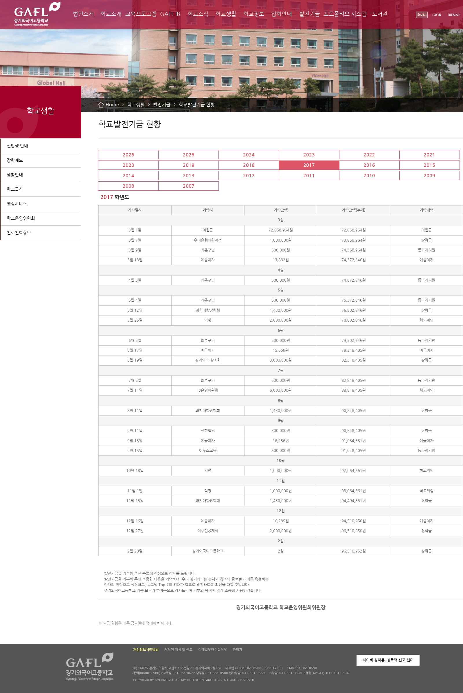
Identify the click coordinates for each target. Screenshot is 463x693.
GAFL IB (170, 14)
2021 (429, 155)
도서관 (380, 14)
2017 (309, 165)
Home (112, 104)
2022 (369, 155)
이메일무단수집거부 (212, 650)
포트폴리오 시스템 (345, 14)
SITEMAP (454, 15)
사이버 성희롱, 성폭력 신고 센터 (388, 660)
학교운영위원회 (21, 218)
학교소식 (198, 14)
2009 (429, 176)
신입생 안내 (17, 146)
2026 (128, 155)
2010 (369, 176)
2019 (188, 165)
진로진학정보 (19, 233)
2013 (188, 176)
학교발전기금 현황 (197, 104)
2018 (249, 165)
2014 (128, 176)
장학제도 (15, 160)
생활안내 (15, 175)
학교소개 (111, 14)
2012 (249, 176)
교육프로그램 (141, 14)
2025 (188, 155)
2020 (128, 165)
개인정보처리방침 (146, 650)
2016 (369, 165)
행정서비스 (17, 204)
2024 (249, 155)
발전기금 (309, 14)
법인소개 (83, 14)
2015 (429, 165)
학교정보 (253, 14)
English (422, 14)
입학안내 (281, 14)
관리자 (237, 650)
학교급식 (15, 189)
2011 (309, 176)
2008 (128, 186)
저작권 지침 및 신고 (178, 650)
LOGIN (436, 15)
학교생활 (226, 14)
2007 (188, 186)
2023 (309, 155)
